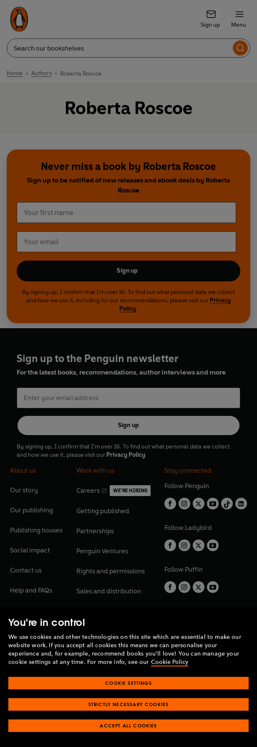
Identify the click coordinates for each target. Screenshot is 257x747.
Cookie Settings (128, 699)
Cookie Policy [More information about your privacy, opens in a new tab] (169, 678)
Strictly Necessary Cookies (128, 720)
